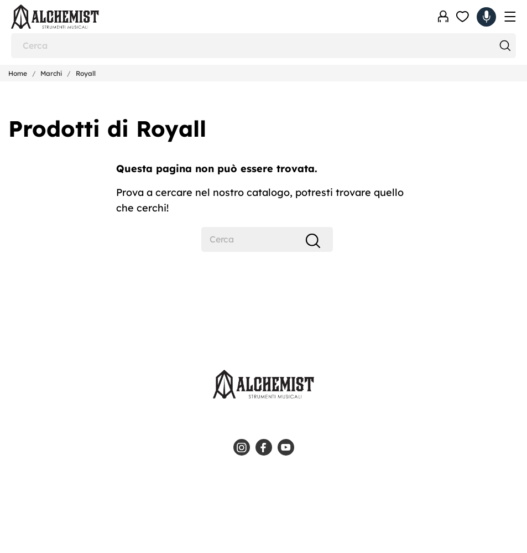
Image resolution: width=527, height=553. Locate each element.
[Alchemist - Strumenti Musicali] (66, 16)
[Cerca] (263, 45)
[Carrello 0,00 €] (486, 17)
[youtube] (286, 447)
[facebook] (263, 447)
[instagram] (241, 447)
